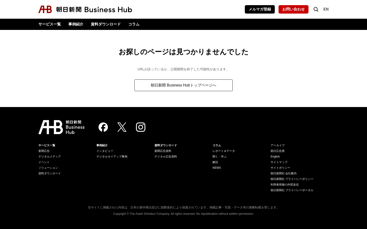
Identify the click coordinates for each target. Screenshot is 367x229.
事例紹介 (75, 24)
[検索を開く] (316, 9)
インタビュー (104, 151)
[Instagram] (140, 127)
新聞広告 (44, 151)
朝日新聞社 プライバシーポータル (292, 190)
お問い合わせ (293, 9)
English (275, 156)
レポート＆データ (224, 151)
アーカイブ (278, 145)
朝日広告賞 (278, 151)
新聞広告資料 (162, 151)
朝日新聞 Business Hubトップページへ (183, 85)
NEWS (217, 167)
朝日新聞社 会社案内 (284, 173)
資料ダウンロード (106, 24)
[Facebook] (103, 127)
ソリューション (48, 167)
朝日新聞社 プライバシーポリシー (292, 179)
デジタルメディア (49, 156)
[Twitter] (122, 127)
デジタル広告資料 (165, 156)
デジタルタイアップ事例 (111, 156)
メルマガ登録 (260, 9)
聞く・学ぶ (220, 156)
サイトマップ (279, 162)
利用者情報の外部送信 (285, 184)
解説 (215, 162)
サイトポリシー (280, 167)
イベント (44, 162)
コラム (133, 24)
